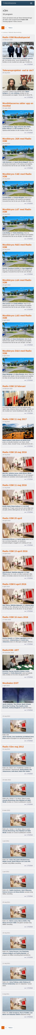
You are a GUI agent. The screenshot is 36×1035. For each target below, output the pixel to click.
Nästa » (11, 27)
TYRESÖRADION (9, 3)
